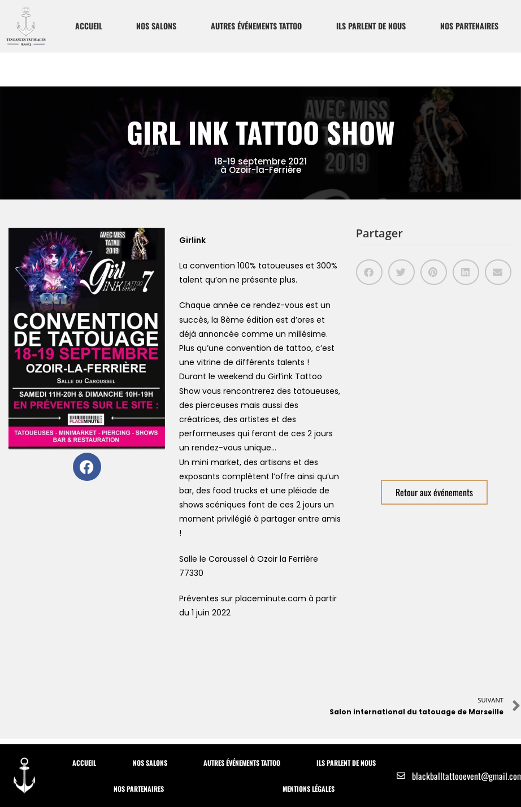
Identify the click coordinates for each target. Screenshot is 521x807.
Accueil (88, 26)
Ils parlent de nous (371, 26)
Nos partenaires (469, 26)
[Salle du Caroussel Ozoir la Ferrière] (434, 378)
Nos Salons (156, 26)
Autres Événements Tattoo (256, 26)
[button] (369, 272)
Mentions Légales (309, 788)
